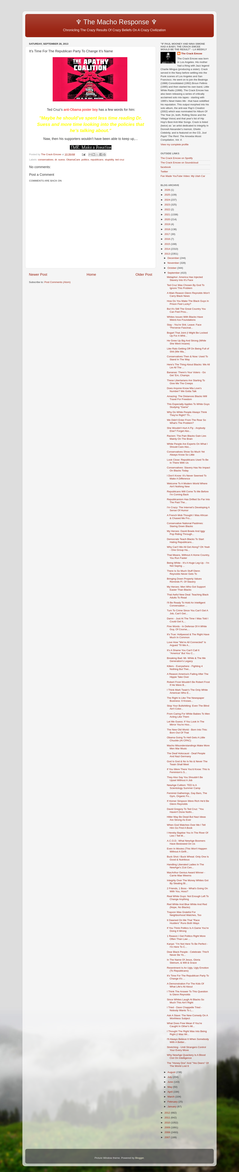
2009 (167, 1127)
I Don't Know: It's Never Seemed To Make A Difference (187, 477)
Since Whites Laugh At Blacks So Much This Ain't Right (185, 1001)
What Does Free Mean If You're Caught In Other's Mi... (184, 1025)
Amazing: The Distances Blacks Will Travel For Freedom (187, 398)
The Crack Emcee (191, 53)
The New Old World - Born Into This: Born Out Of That (187, 731)
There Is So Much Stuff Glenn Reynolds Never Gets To (183, 572)
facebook (166, 167)
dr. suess (60, 159)
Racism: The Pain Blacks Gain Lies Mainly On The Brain (186, 437)
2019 (167, 224)
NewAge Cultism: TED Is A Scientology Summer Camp (183, 786)
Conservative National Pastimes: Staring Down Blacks (185, 525)
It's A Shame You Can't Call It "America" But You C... (183, 652)
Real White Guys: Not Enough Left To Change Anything (188, 898)
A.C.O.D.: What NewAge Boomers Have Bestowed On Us (186, 842)
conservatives (45, 159)
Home (91, 274)
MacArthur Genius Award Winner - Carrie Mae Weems (186, 874)
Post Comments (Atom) (57, 282)
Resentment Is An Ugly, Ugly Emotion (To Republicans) (188, 969)
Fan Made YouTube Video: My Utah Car (183, 176)
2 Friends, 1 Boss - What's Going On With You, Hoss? (187, 890)
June (170, 1081)
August (171, 1072)
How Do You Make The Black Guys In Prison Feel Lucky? (188, 302)
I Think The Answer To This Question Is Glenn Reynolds (187, 993)
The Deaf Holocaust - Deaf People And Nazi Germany (186, 755)
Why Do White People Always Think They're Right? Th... (187, 414)
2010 (167, 1122)
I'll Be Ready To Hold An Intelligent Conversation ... (186, 604)
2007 (167, 1137)
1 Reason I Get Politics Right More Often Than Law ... (186, 937)
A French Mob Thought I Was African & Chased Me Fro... (187, 517)
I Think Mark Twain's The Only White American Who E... (187, 691)
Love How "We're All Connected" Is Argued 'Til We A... (186, 644)
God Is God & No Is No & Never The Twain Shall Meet (187, 763)
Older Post (144, 274)
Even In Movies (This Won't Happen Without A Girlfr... (187, 850)
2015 (167, 244)
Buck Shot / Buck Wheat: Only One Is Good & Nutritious (188, 858)
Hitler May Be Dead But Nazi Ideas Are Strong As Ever (186, 818)
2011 (167, 1117)
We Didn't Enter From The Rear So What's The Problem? (186, 421)
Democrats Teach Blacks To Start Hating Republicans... (185, 541)
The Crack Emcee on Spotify (177, 158)
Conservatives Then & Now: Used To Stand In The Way (187, 358)
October (172, 268)
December (173, 258)
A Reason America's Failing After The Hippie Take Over (187, 675)
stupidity (109, 159)
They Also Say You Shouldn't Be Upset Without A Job (185, 779)
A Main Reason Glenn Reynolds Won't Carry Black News (188, 294)
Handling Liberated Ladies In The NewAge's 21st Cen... (185, 866)
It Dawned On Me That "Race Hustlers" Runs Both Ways (183, 922)
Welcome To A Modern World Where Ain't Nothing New (187, 485)
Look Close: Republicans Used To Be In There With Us (188, 461)
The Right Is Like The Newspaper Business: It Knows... (185, 699)
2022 (167, 209)
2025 (167, 194)
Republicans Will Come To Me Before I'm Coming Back (188, 493)
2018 (167, 229)
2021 (167, 214)
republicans (97, 159)
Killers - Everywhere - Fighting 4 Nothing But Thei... (185, 668)
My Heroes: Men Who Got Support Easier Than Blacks (186, 588)
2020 (167, 219)
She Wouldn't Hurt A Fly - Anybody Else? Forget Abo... (186, 429)
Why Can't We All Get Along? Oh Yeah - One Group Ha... (188, 548)
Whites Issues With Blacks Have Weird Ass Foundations (185, 318)
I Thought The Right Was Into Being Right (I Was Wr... (187, 1033)
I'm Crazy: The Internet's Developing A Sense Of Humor (188, 509)
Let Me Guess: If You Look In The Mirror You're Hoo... (185, 723)
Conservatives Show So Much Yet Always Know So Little (186, 453)
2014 (167, 248)
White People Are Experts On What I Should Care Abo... (187, 445)
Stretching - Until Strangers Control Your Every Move (186, 1049)
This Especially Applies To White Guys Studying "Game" (188, 405)
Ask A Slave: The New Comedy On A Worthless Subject (187, 1017)
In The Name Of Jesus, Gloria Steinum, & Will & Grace (183, 961)
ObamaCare (73, 159)
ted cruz (119, 159)
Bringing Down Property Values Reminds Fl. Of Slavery (184, 580)
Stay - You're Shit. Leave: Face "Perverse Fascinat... (184, 326)
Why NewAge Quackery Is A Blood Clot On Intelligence (186, 1056)
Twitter (164, 171)
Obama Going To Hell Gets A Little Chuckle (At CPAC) (186, 739)
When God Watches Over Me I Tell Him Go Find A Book (186, 826)
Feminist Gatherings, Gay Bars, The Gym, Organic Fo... (187, 795)
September (174, 272)
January (172, 1106)
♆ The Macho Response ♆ (94, 22)
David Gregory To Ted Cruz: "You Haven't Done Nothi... (185, 810)
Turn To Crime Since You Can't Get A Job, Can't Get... (187, 612)
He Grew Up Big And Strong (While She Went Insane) (186, 342)
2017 (167, 234)
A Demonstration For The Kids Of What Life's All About (185, 985)
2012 (167, 1112)
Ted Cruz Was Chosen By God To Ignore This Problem (185, 286)
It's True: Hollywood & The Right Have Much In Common (188, 636)
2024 (167, 199)
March (171, 1096)
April (170, 1091)
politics (85, 159)
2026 (167, 189)
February (172, 1101)
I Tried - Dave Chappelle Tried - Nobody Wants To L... (184, 1009)
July (170, 1077)
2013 (167, 253)
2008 (167, 1132)
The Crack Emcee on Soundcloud (179, 162)
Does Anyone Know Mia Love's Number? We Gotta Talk (184, 390)
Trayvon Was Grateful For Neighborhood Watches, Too (184, 913)
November (173, 262)
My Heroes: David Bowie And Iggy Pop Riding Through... (186, 532)
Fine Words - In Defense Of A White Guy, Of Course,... (187, 628)
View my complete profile (175, 144)
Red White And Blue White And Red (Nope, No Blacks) (187, 906)
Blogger (139, 1157)
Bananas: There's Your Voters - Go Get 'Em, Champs (186, 374)
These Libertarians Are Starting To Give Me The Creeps (186, 382)
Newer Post (38, 274)
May (170, 1087)
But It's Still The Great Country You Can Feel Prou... (186, 310)
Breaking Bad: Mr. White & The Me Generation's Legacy (186, 659)
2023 (167, 204)
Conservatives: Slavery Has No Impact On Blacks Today (188, 469)
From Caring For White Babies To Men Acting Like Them (188, 715)
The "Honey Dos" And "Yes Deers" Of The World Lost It (188, 1064)
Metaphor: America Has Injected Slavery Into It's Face (185, 278)
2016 (167, 239)
